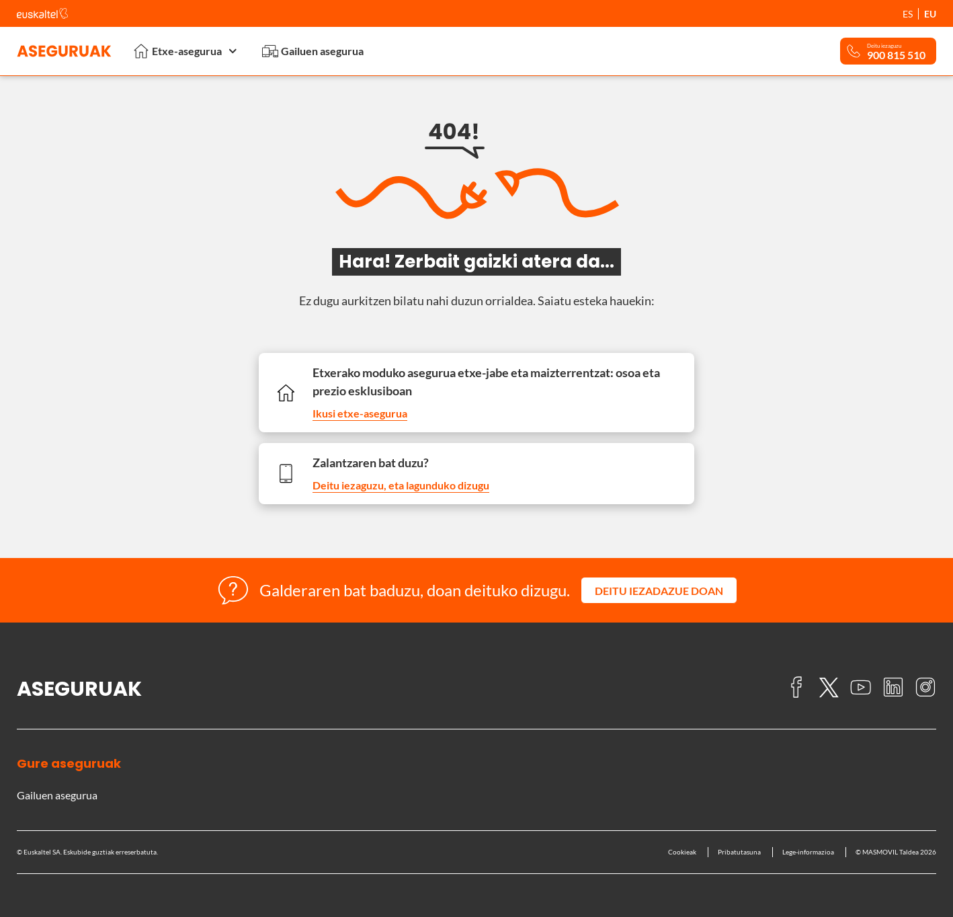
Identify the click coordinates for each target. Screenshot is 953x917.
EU (930, 13)
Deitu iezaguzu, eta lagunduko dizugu (401, 485)
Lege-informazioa (808, 852)
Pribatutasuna (739, 852)
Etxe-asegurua (187, 50)
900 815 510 (896, 55)
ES (908, 13)
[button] (659, 590)
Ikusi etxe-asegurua (360, 413)
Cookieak (682, 852)
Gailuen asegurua (313, 51)
